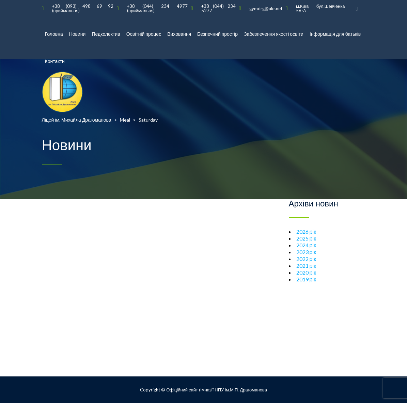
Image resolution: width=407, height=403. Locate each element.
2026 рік (306, 231)
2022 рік (306, 258)
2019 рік (306, 279)
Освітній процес (143, 34)
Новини (77, 34)
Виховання (179, 34)
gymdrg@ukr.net (265, 8)
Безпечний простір (217, 34)
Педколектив (106, 34)
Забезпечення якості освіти (273, 34)
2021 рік (306, 265)
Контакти (55, 61)
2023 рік (306, 252)
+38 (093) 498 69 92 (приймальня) (82, 8)
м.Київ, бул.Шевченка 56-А (320, 8)
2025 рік (306, 238)
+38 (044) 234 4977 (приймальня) (157, 8)
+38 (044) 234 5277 (218, 8)
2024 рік (306, 245)
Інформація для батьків (335, 34)
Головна (54, 34)
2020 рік (306, 272)
